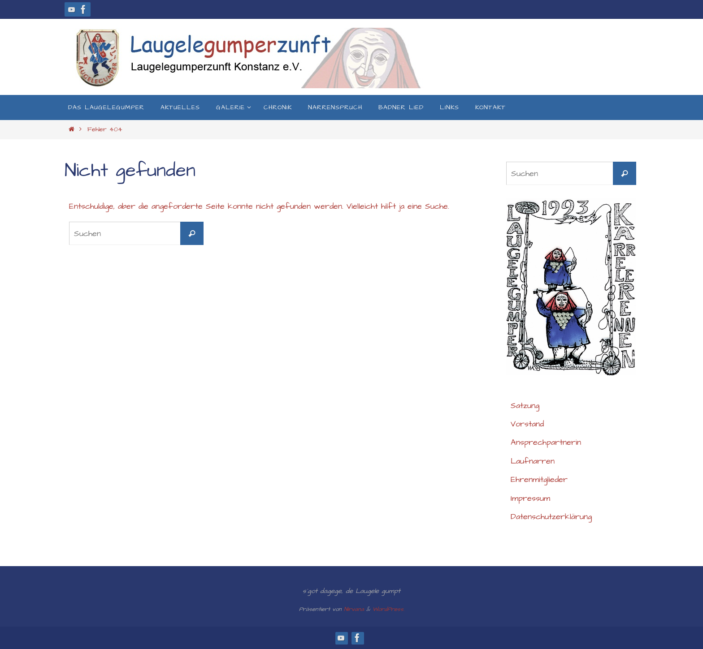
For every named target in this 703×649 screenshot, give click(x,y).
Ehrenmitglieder (539, 479)
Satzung (525, 405)
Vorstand (527, 424)
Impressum (530, 498)
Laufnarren (533, 461)
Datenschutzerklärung (551, 516)
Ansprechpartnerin (546, 442)
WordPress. (388, 609)
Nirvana (354, 609)
